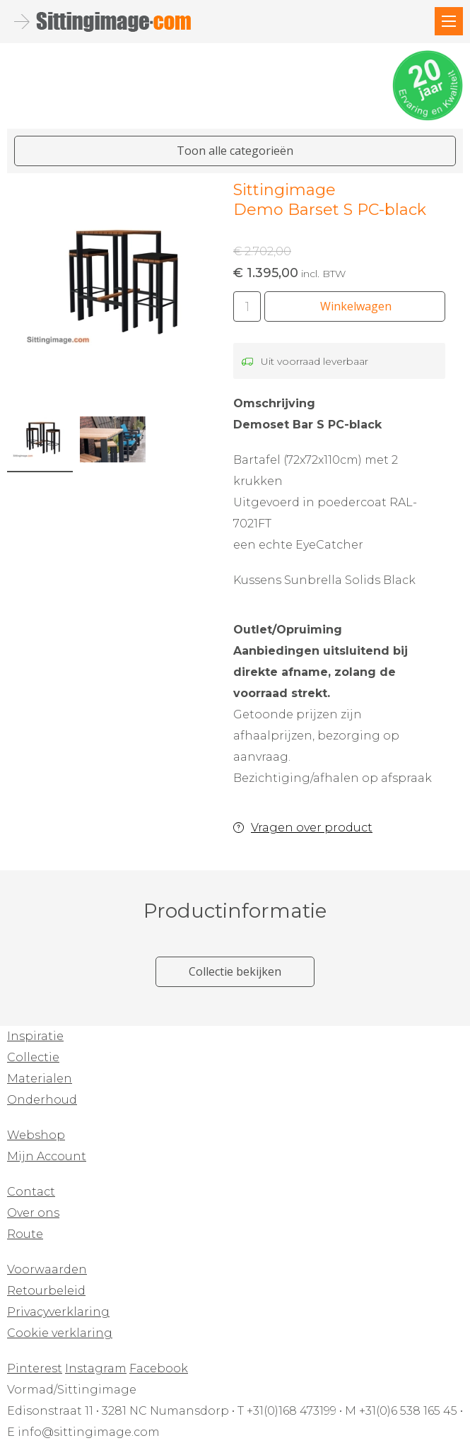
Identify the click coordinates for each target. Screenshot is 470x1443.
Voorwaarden (47, 1269)
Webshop (36, 1135)
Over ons (33, 1213)
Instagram (96, 1368)
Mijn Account (46, 1156)
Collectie (33, 1057)
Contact (31, 1191)
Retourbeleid (46, 1290)
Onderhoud (42, 1099)
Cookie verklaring (59, 1333)
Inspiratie (35, 1036)
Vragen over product (311, 827)
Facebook (158, 1368)
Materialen (39, 1078)
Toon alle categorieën (235, 150)
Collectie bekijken (235, 971)
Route (25, 1234)
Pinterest (34, 1368)
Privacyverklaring (58, 1312)
